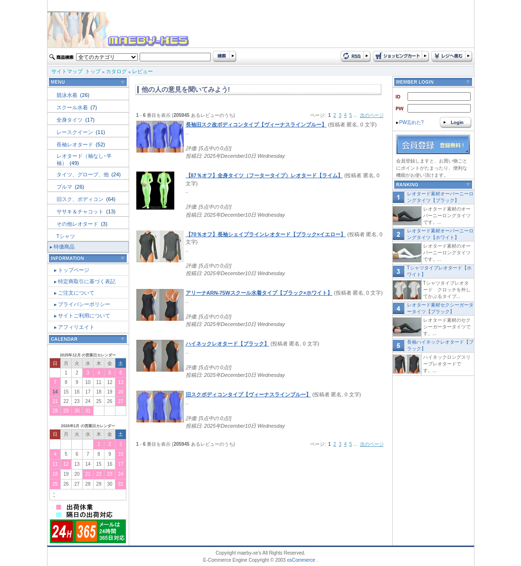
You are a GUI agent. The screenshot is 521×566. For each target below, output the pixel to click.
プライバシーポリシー (84, 304)
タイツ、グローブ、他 (83, 174)
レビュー (142, 71)
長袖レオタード (76, 144)
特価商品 (64, 246)
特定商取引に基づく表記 (86, 281)
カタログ (116, 71)
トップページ (73, 270)
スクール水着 (73, 107)
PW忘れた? (410, 122)
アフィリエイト (76, 327)
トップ (93, 71)
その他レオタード (78, 224)
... (355, 115)
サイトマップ (67, 71)
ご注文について (76, 293)
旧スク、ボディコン (81, 199)
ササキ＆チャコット (81, 211)
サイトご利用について (84, 315)
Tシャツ (66, 236)
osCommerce (301, 560)
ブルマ (65, 187)
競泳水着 (68, 95)
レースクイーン (76, 132)
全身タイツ (70, 120)
